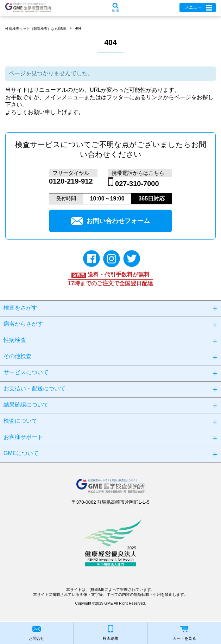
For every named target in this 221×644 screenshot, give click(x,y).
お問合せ (36, 638)
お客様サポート (23, 437)
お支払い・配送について (34, 388)
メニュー (193, 7)
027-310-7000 (137, 183)
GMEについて (21, 453)
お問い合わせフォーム (110, 221)
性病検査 (15, 340)
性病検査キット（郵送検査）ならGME (35, 29)
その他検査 (18, 356)
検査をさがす (20, 308)
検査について (20, 421)
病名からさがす (23, 324)
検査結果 (110, 638)
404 (78, 28)
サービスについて (26, 372)
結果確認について (26, 405)
